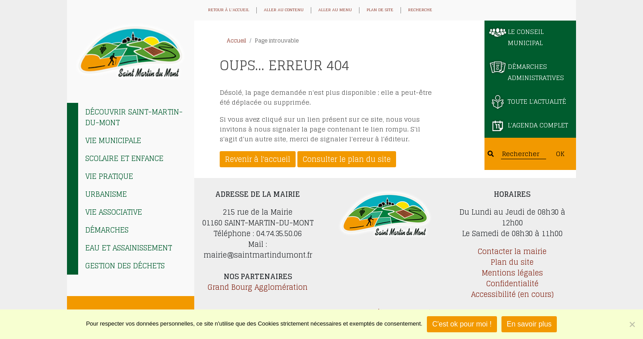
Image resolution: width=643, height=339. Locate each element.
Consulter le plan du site (347, 159)
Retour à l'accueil (228, 10)
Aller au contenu (284, 10)
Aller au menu (335, 10)
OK (560, 153)
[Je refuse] (631, 324)
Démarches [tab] (107, 230)
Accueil (236, 40)
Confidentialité (512, 283)
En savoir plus (529, 324)
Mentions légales (512, 273)
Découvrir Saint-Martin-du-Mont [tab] (134, 117)
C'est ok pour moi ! (462, 324)
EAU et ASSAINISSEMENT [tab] (128, 248)
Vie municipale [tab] (113, 140)
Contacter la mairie (512, 251)
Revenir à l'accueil (257, 159)
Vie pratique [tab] (109, 176)
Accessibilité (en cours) (512, 294)
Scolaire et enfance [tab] (124, 158)
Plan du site (512, 262)
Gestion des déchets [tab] (125, 265)
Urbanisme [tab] (106, 194)
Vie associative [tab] (113, 212)
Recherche (420, 10)
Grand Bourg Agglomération (258, 287)
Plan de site (380, 10)
